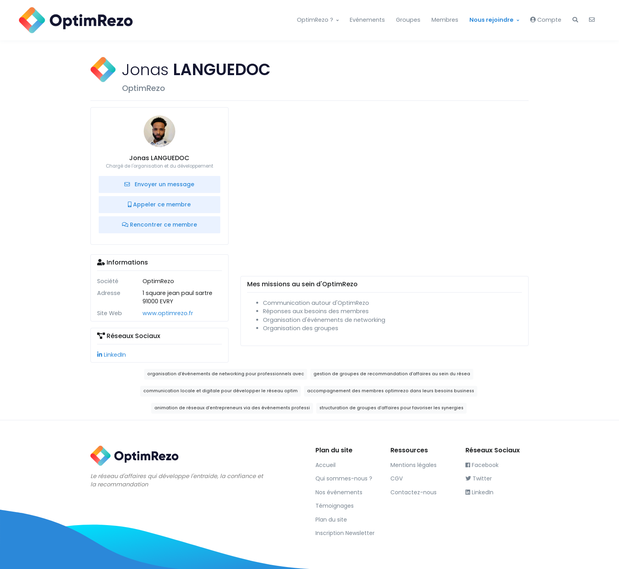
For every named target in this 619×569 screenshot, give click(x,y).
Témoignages (334, 506)
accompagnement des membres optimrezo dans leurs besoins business (390, 391)
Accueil (325, 465)
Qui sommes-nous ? (343, 478)
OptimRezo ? (315, 20)
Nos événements (338, 492)
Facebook (482, 465)
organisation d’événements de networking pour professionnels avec (225, 374)
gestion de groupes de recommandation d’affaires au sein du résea (391, 374)
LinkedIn (111, 355)
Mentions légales (413, 465)
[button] (575, 20)
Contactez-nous (413, 492)
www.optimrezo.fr (168, 313)
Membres (444, 20)
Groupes (408, 20)
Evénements (367, 20)
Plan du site (331, 520)
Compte (545, 20)
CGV (396, 478)
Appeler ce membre (159, 204)
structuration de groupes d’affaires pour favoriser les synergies (391, 408)
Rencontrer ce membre (159, 225)
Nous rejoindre (491, 20)
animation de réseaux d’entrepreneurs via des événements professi (232, 408)
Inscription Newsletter (345, 533)
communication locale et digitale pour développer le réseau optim (220, 391)
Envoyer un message (159, 184)
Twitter (478, 478)
